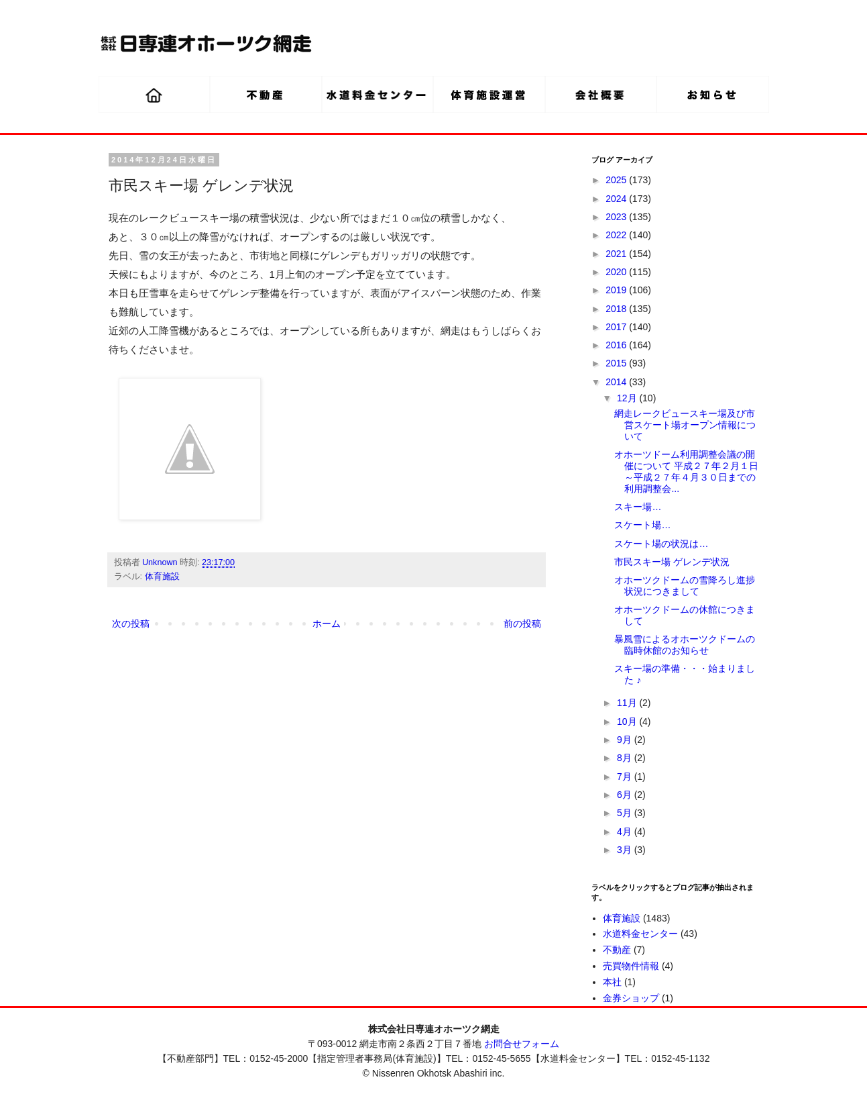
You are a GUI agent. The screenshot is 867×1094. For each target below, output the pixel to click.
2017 (617, 326)
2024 (617, 198)
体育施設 (162, 576)
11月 (628, 702)
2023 (617, 216)
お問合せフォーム (521, 1043)
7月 (625, 776)
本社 (612, 982)
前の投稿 (522, 623)
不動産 (617, 949)
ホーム (326, 623)
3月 (625, 849)
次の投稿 (131, 623)
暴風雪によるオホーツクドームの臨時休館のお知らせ (684, 645)
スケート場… (642, 524)
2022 (617, 235)
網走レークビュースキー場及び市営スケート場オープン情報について (685, 425)
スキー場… (637, 506)
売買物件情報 (631, 965)
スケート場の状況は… (661, 543)
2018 (617, 308)
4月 (625, 831)
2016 (617, 345)
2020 (617, 271)
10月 (628, 721)
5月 (625, 812)
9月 (625, 739)
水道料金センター (640, 933)
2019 (617, 290)
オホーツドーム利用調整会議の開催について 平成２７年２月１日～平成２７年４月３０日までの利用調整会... (686, 471)
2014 (617, 382)
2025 (617, 180)
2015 (617, 363)
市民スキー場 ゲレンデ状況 (672, 561)
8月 (625, 757)
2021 (617, 253)
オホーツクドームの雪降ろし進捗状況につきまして (684, 586)
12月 (628, 398)
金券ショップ (631, 998)
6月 (625, 794)
